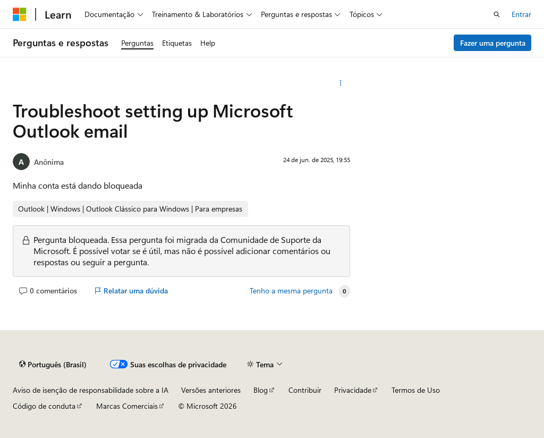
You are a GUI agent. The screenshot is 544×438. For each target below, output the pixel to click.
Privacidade (352, 390)
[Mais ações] (340, 82)
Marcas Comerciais (127, 406)
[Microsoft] (20, 14)
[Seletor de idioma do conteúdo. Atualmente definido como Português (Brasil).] (53, 364)
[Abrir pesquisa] (496, 14)
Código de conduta (44, 406)
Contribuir (304, 390)
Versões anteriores (211, 390)
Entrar (521, 14)
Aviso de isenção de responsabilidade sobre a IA (90, 390)
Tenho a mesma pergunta (291, 291)
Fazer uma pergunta (492, 43)
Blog (260, 390)
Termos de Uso (416, 390)
